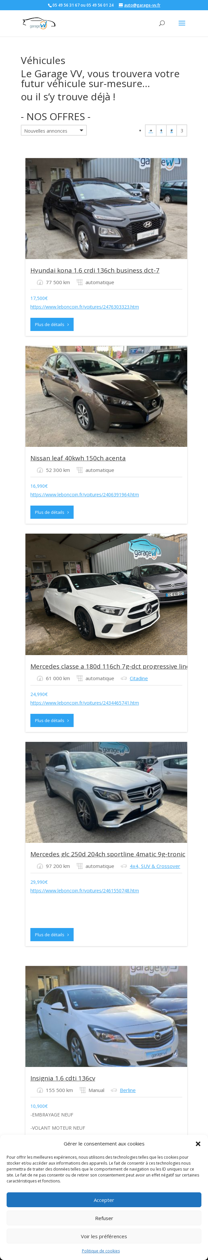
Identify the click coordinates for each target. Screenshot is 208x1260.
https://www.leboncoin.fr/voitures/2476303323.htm (84, 307)
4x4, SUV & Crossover (155, 866)
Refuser (104, 1218)
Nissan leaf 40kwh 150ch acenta (78, 458)
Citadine (139, 678)
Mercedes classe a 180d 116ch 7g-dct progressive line (110, 666)
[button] (198, 1144)
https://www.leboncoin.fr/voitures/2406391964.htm (84, 494)
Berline (128, 1090)
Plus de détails (52, 324)
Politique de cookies (101, 1251)
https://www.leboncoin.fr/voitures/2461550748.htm (84, 890)
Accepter (104, 1200)
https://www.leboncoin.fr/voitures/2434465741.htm (84, 703)
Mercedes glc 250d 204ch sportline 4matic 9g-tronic (107, 854)
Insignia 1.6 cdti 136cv (62, 1078)
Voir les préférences (104, 1236)
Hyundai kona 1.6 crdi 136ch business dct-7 (94, 270)
